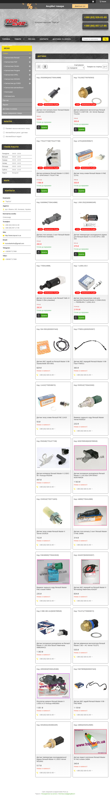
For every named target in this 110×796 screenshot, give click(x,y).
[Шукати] (106, 39)
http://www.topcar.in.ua (13, 235)
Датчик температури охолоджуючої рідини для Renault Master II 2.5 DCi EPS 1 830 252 (90, 237)
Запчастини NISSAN (12, 79)
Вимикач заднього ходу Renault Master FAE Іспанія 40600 (52, 588)
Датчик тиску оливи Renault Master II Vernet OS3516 (51, 532)
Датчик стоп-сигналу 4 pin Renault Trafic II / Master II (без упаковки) (53, 299)
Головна (6, 39)
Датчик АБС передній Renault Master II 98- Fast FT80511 (90, 362)
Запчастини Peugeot (12, 70)
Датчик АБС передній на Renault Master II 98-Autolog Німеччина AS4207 (90, 588)
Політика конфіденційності (66, 794)
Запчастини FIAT (11, 62)
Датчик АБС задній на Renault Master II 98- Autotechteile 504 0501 (53, 362)
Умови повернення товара (12, 113)
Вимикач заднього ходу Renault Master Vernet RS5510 (89, 418)
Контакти (44, 39)
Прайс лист (7, 45)
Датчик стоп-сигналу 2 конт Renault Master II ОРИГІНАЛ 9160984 (53, 236)
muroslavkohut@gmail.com (14, 243)
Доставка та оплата (62, 39)
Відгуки (5, 105)
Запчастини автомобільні (14, 88)
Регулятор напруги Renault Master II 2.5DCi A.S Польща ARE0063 (50, 702)
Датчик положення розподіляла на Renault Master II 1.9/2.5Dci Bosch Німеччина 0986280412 (53, 645)
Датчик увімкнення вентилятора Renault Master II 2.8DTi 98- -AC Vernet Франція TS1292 (89, 112)
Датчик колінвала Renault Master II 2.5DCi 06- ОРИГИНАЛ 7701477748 (53, 174)
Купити (44, 127)
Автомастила (10, 96)
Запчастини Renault (12, 58)
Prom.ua (65, 792)
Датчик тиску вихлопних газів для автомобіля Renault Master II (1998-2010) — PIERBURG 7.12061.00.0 (90, 300)
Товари (17, 39)
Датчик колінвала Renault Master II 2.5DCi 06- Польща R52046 (53, 474)
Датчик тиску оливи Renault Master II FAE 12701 (90, 174)
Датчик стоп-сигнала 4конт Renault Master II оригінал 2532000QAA (53, 111)
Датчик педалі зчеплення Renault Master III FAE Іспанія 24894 (89, 758)
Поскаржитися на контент (49, 794)
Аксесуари (9, 92)
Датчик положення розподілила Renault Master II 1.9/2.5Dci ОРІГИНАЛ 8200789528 (89, 475)
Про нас (31, 39)
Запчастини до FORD (13, 83)
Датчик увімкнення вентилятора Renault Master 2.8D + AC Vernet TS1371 (89, 644)
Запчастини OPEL (11, 75)
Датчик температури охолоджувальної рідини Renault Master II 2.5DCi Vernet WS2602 (51, 759)
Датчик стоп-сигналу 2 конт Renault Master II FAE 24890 (90, 532)
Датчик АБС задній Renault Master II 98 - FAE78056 (89, 702)
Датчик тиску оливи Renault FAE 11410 (52, 417)
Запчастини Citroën (12, 66)
